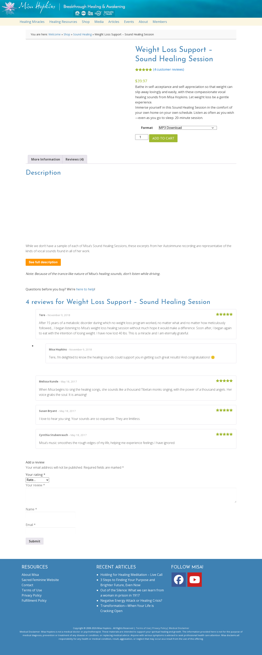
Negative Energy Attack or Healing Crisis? (131, 600)
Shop (67, 34)
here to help (85, 289)
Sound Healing (82, 34)
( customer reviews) (168, 69)
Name (31, 509)
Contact (27, 585)
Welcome (55, 34)
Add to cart (163, 138)
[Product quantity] (141, 137)
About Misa (30, 574)
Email (31, 525)
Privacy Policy (32, 595)
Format (147, 128)
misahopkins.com (133, 10)
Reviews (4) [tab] (75, 159)
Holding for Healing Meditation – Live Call (131, 574)
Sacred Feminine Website (40, 580)
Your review (35, 485)
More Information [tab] (45, 159)
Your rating (35, 474)
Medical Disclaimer (179, 628)
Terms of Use (32, 590)
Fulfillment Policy (34, 600)
